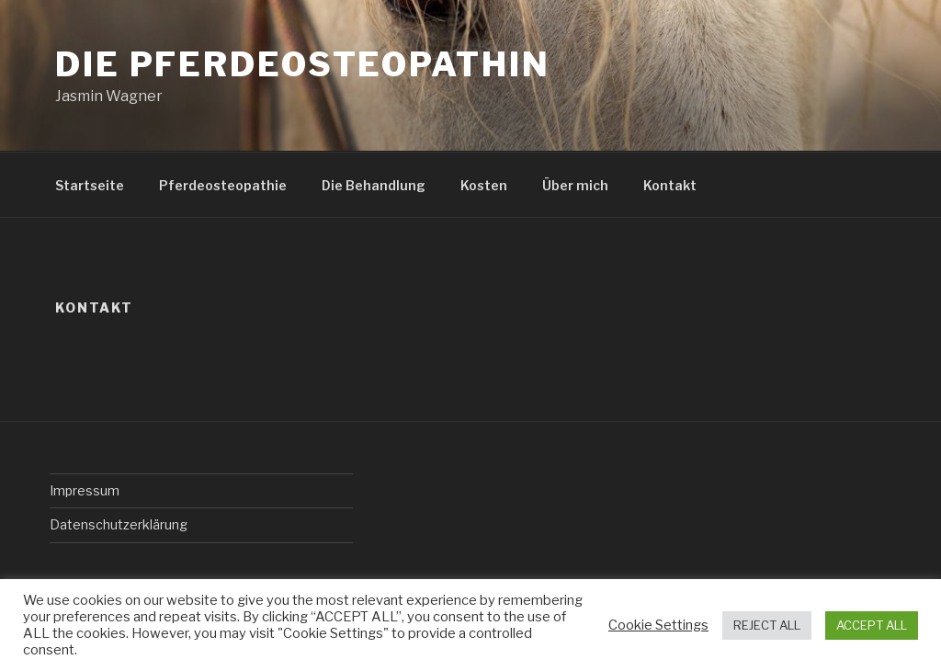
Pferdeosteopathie (223, 185)
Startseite (89, 185)
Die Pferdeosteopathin (302, 64)
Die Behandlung (373, 185)
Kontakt (670, 185)
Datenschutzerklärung (118, 524)
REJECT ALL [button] (766, 625)
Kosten (483, 185)
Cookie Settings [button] (658, 625)
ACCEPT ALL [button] (871, 625)
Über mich (575, 185)
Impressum (84, 490)
